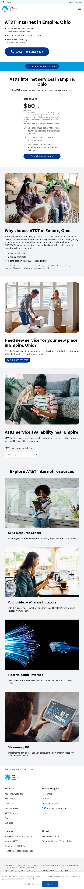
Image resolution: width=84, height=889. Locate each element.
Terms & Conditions (51, 836)
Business (9, 822)
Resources (47, 793)
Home (7, 769)
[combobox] (19, 454)
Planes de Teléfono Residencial (19, 850)
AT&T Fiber (10, 798)
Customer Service (50, 803)
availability (16, 769)
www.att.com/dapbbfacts (49, 123)
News (44, 813)
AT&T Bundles (11, 813)
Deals (7, 818)
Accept (50, 884)
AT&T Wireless (11, 808)
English (70, 2)
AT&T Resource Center (65, 538)
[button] (36, 454)
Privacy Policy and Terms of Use (57, 841)
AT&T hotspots (56, 607)
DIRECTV (9, 803)
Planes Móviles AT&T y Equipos (19, 836)
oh (25, 769)
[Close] (80, 876)
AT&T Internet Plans (14, 793)
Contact (46, 798)
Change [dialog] (8, 2)
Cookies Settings (32, 884)
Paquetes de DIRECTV (15, 846)
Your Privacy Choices (54, 808)
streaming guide (19, 752)
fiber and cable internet (47, 680)
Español (79, 2)
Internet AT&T (11, 841)
